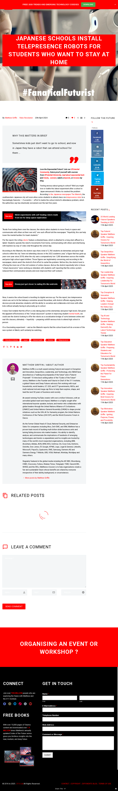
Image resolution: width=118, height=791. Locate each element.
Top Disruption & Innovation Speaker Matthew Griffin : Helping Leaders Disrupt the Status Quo (108, 272)
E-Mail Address (49, 706)
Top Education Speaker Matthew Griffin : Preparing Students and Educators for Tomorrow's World (108, 321)
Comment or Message (52, 734)
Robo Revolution (26, 118)
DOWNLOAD (88, 4)
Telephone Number (50, 715)
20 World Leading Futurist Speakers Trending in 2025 (108, 192)
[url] (73, 592)
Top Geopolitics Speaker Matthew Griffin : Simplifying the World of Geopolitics (108, 230)
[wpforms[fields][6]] (78, 719)
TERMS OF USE (105, 784)
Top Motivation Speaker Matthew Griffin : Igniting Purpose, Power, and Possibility (108, 387)
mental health (74, 314)
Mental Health (37, 340)
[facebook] (4, 703)
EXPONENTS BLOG (89, 784)
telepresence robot (73, 197)
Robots (50, 340)
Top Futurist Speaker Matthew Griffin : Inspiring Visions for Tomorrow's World (108, 209)
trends (46, 178)
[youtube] (30, 703)
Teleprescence (63, 340)
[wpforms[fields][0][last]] (96, 698)
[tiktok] (20, 703)
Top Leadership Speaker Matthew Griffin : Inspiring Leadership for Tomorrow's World (108, 250)
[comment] (44, 571)
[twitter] (25, 703)
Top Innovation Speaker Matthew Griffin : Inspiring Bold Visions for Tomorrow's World (108, 366)
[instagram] (9, 703)
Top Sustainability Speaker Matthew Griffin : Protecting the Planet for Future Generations (108, 344)
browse (76, 178)
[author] (14, 592)
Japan (25, 340)
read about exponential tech (73, 175)
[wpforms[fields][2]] (78, 743)
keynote (67, 178)
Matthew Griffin (11, 118)
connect (53, 178)
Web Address (48, 725)
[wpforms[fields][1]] (78, 710)
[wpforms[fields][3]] (78, 729)
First (43, 701)
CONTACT (65, 784)
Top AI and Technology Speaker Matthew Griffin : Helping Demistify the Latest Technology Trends (108, 296)
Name (45, 694)
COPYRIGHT (76, 784)
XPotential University (52, 175)
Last (80, 701)
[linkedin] (14, 703)
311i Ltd (19, 784)
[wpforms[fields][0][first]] (59, 698)
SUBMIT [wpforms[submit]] (47, 755)
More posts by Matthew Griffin (37, 478)
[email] (44, 592)
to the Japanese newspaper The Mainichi (65, 194)
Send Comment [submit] (14, 606)
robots (25, 240)
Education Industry (11, 340)
